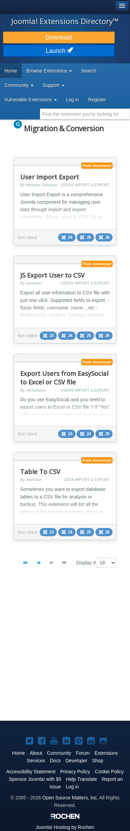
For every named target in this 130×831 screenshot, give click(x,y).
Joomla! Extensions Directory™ (65, 21)
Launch (59, 50)
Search (88, 71)
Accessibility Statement (30, 771)
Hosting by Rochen (65, 827)
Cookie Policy (109, 771)
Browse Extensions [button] (49, 71)
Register (97, 99)
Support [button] (53, 85)
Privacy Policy (75, 771)
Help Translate (81, 779)
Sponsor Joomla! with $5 (35, 779)
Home (10, 71)
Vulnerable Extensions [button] (30, 99)
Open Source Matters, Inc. (70, 797)
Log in (72, 99)
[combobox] (85, 114)
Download (59, 37)
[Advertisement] (65, 650)
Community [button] (19, 85)
